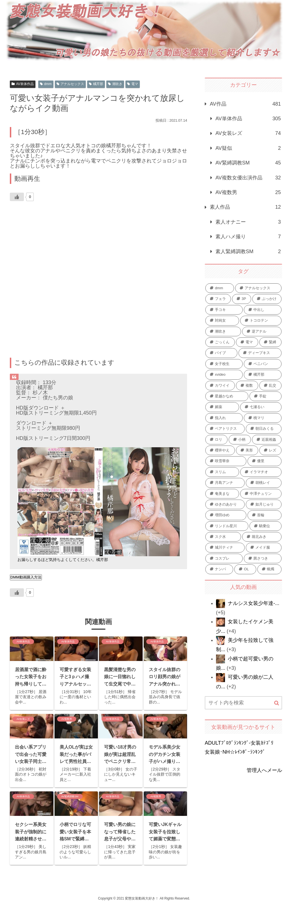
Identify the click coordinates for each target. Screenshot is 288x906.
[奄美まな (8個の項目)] (222, 493)
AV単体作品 (23, 84)
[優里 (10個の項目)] (264, 461)
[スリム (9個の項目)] (222, 472)
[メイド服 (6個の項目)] (264, 547)
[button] (276, 703)
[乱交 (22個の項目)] (270, 385)
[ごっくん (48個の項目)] (220, 342)
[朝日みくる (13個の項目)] (264, 428)
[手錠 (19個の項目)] (265, 396)
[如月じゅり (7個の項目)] (264, 504)
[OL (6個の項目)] (245, 569)
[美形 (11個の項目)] (247, 450)
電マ (132, 84)
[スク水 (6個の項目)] (223, 537)
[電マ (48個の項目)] (247, 342)
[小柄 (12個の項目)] (240, 439)
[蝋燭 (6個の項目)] (269, 569)
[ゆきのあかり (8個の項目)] (225, 504)
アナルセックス (70, 84)
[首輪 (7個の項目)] (264, 515)
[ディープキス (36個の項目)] (260, 353)
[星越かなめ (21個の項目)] (226, 396)
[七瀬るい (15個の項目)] (260, 407)
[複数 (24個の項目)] (247, 385)
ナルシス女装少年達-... (253, 603)
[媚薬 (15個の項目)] (222, 407)
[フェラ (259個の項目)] (218, 299)
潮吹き (115, 84)
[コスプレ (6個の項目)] (224, 558)
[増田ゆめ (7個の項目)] (225, 515)
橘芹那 (96, 84)
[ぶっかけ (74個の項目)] (267, 299)
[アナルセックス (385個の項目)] (258, 288)
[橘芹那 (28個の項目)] (263, 374)
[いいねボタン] (17, 197)
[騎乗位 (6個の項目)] (265, 526)
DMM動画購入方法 (25, 577)
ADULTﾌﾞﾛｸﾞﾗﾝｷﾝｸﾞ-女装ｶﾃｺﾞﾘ (239, 743)
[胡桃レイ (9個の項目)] (264, 482)
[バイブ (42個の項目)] (221, 353)
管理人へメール (264, 770)
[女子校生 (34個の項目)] (224, 364)
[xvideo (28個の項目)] (224, 374)
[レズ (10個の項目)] (270, 450)
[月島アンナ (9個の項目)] (225, 482)
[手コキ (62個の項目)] (224, 310)
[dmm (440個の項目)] (219, 288)
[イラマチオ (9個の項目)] (260, 472)
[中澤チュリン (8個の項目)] (260, 493)
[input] (243, 702)
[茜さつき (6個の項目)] (262, 558)
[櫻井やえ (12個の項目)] (220, 450)
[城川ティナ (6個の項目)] (225, 547)
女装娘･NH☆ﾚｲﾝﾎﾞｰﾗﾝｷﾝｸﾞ (235, 752)
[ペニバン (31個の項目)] (262, 364)
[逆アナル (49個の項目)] (262, 331)
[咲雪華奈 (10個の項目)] (225, 461)
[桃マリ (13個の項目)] (262, 418)
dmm (45, 84)
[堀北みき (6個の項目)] (262, 537)
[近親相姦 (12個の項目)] (267, 439)
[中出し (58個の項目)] (262, 310)
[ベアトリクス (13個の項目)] (225, 428)
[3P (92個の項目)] (241, 299)
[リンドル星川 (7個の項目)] (226, 526)
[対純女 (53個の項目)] (222, 320)
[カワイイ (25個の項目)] (220, 385)
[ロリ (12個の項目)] (216, 439)
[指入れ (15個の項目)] (224, 418)
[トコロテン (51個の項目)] (260, 320)
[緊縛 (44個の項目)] (270, 342)
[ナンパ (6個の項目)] (219, 569)
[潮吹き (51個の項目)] (223, 331)
